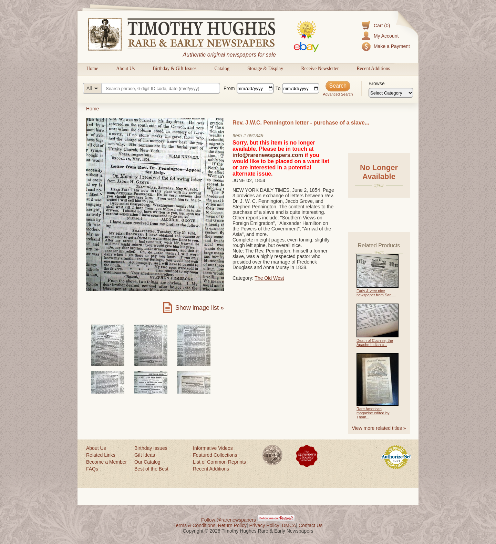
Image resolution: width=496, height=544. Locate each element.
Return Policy (232, 525)
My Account (386, 36)
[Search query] (151, 88)
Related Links (100, 455)
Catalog (221, 68)
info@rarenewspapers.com (267, 155)
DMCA (289, 525)
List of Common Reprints (219, 462)
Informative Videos (213, 448)
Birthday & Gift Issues (174, 68)
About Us (125, 68)
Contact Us (310, 525)
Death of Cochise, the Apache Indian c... (374, 342)
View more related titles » (379, 428)
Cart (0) (382, 25)
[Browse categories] (391, 93)
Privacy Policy (264, 525)
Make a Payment (392, 46)
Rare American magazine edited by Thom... (372, 413)
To (278, 88)
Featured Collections (215, 455)
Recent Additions (373, 68)
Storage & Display (265, 68)
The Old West (269, 278)
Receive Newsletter (320, 68)
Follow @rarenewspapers (228, 520)
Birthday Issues (150, 448)
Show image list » (199, 307)
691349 (255, 135)
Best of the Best (151, 469)
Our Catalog (147, 462)
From (229, 88)
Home (92, 68)
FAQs (92, 469)
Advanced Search (338, 94)
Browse (377, 83)
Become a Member (106, 462)
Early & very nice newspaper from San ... (376, 293)
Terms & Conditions (194, 525)
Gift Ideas (144, 455)
